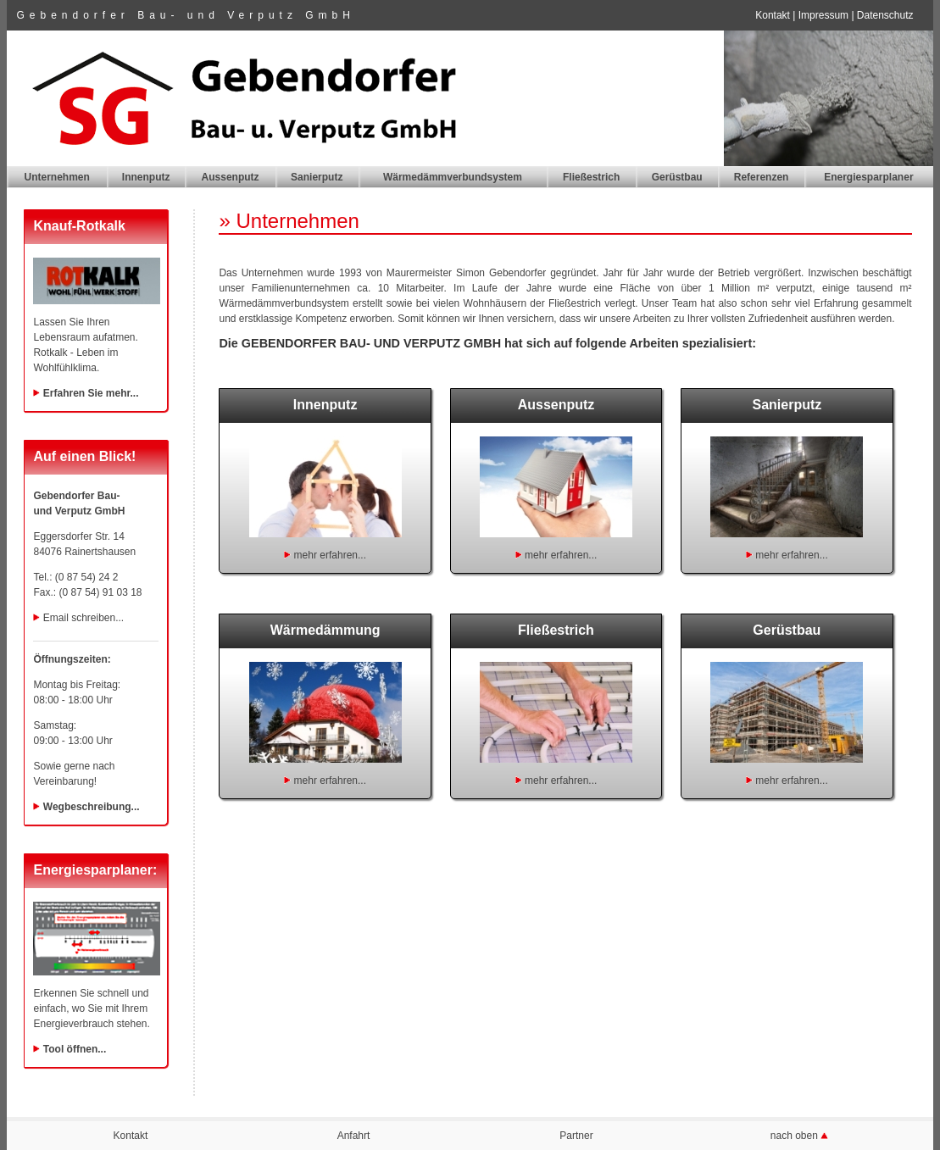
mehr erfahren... (330, 555)
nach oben (795, 1136)
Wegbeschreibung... (91, 807)
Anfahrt (353, 1136)
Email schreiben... (83, 618)
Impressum (823, 15)
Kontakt (772, 15)
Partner (575, 1136)
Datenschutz (885, 15)
